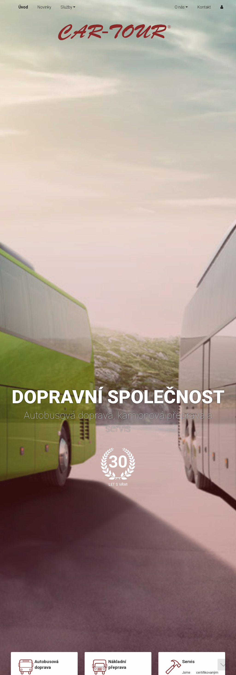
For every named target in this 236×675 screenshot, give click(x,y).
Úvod (23, 7)
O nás (180, 7)
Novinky (44, 7)
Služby (66, 7)
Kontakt (204, 7)
